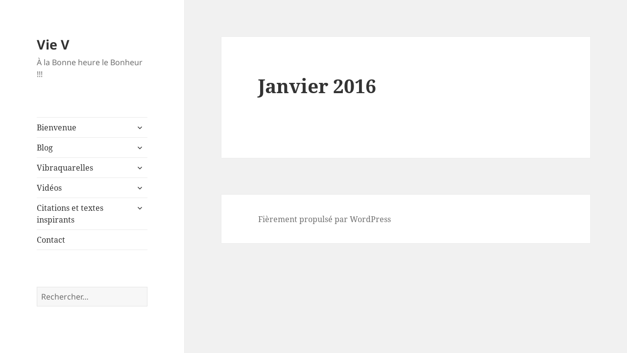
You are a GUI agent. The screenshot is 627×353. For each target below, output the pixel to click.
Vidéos (49, 187)
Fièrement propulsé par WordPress (324, 219)
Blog (45, 147)
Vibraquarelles (65, 167)
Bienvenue (56, 127)
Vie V (53, 44)
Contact (51, 239)
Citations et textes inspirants (70, 213)
